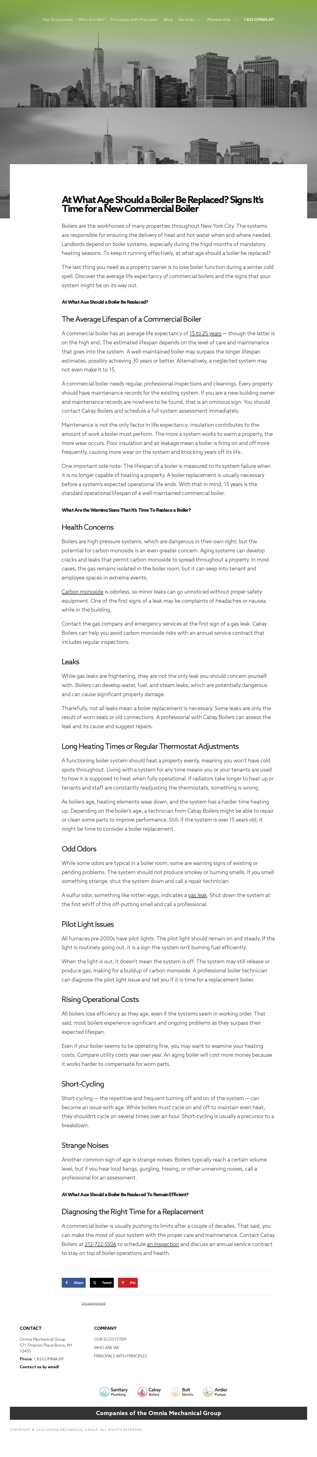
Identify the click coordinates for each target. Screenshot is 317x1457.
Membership (222, 19)
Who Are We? (92, 19)
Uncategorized (93, 1303)
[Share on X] (102, 1283)
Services (189, 19)
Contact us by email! (39, 1366)
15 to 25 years (205, 333)
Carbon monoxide (82, 591)
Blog (168, 19)
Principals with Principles (134, 19)
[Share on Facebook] (74, 1283)
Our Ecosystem (58, 19)
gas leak (197, 895)
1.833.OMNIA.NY (258, 19)
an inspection (163, 1244)
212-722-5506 (100, 1244)
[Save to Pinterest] (128, 1283)
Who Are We (106, 1347)
